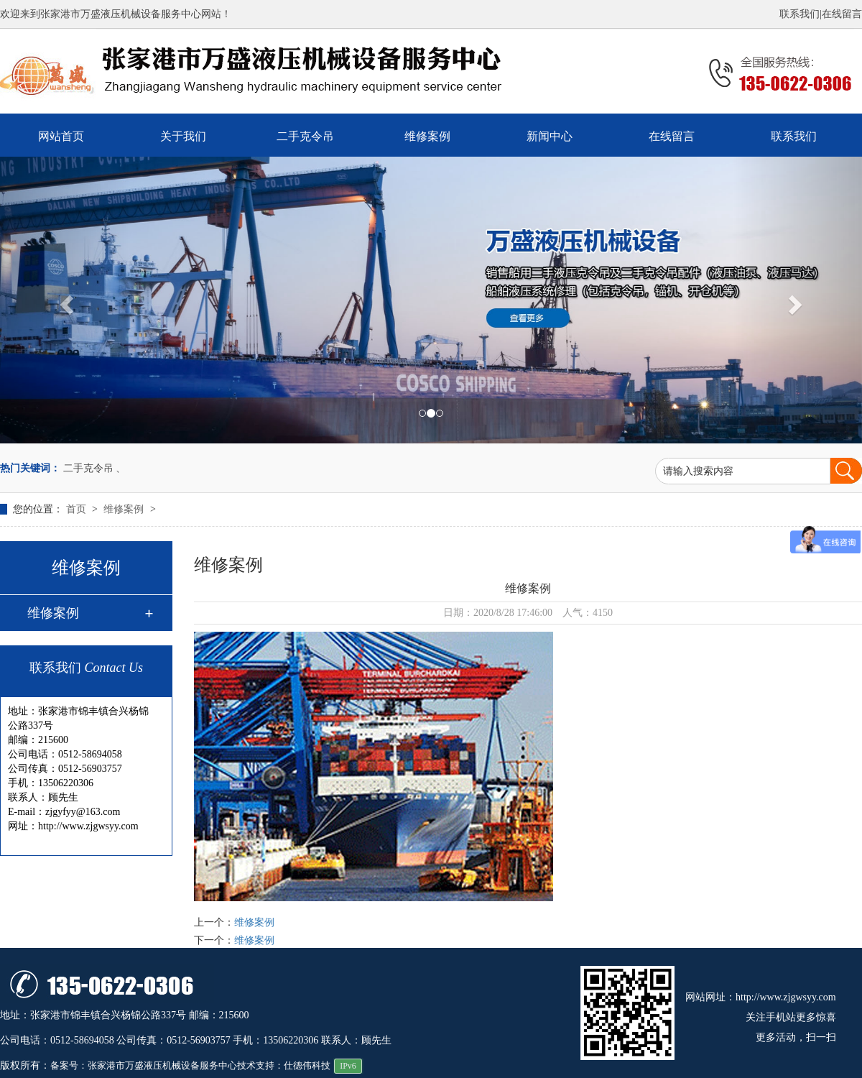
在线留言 (842, 14)
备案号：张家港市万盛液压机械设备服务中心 (143, 1065)
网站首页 (61, 136)
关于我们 (183, 136)
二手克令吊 (305, 136)
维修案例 (427, 136)
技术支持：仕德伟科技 (283, 1065)
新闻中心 (550, 136)
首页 (77, 509)
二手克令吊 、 (94, 468)
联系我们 (799, 14)
